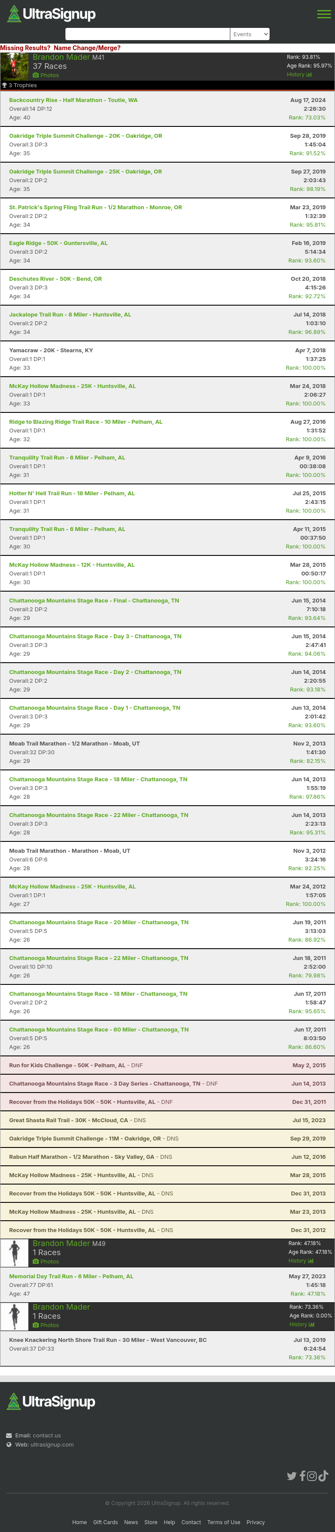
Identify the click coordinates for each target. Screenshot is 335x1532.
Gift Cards (105, 1522)
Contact (191, 1522)
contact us (47, 1435)
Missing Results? (25, 47)
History (299, 74)
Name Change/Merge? (87, 47)
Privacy (255, 1522)
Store (150, 1522)
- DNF (76, 1065)
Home (79, 1522)
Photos (46, 74)
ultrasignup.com (52, 1444)
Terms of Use (223, 1522)
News (131, 1522)
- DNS (77, 1120)
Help (169, 1522)
